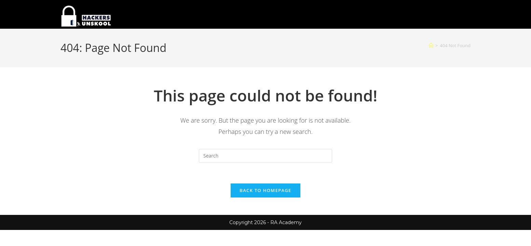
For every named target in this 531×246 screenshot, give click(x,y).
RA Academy (286, 222)
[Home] (431, 45)
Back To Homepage (265, 190)
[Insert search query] (265, 156)
